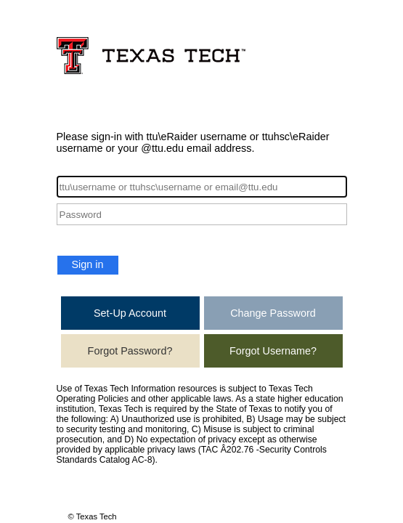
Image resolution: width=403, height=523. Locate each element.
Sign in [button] (88, 264)
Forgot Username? (273, 351)
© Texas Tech (92, 516)
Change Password (273, 313)
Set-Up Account (130, 313)
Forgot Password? (130, 351)
